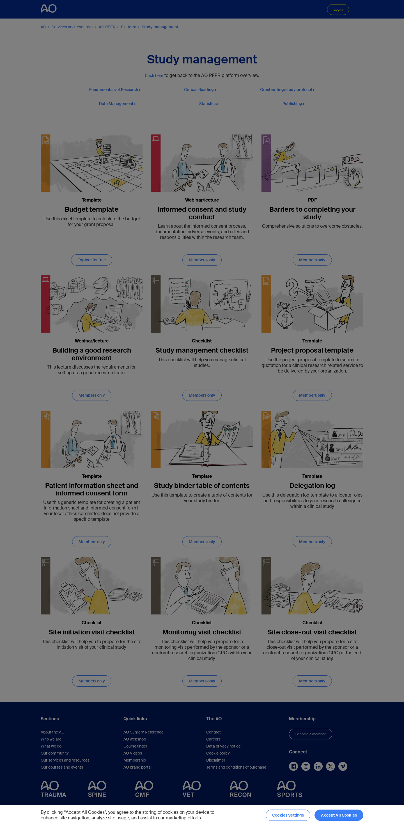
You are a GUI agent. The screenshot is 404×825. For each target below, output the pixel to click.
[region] (202, 815)
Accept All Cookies (339, 815)
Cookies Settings (288, 815)
